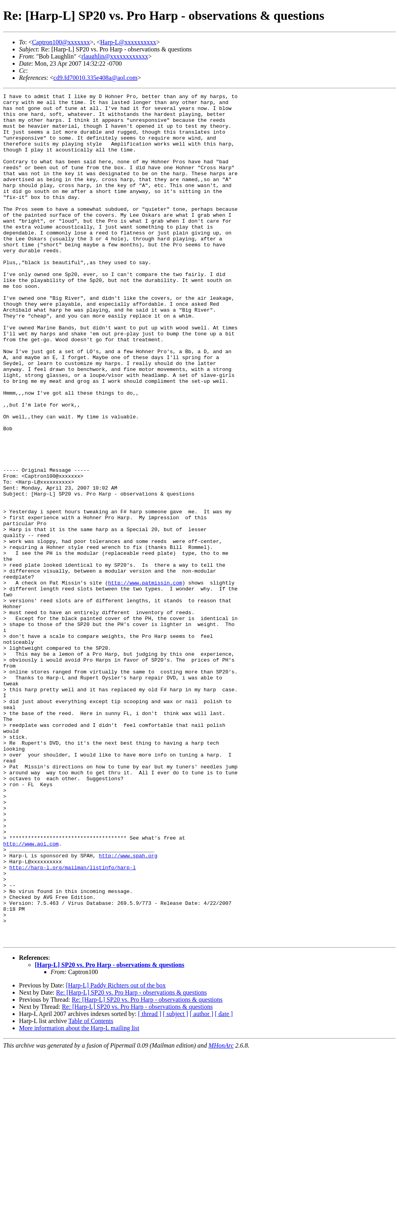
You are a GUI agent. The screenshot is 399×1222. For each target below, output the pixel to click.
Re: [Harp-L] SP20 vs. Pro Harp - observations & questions (131, 1162)
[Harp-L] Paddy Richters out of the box (116, 1155)
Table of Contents (90, 1190)
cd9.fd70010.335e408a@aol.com (95, 77)
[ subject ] (175, 1183)
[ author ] (202, 1183)
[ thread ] (149, 1183)
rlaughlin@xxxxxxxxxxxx (114, 56)
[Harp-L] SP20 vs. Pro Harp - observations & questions (109, 1134)
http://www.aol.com (31, 994)
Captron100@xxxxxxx (61, 42)
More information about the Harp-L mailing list (79, 1197)
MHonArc (220, 1215)
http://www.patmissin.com (145, 681)
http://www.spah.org (128, 1008)
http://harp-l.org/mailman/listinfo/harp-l (72, 1022)
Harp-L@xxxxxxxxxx (128, 42)
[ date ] (224, 1183)
